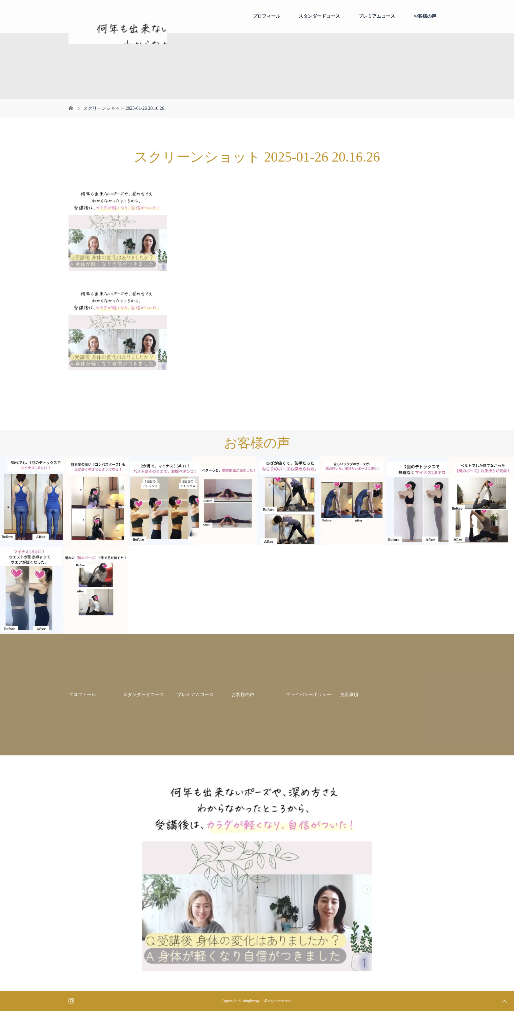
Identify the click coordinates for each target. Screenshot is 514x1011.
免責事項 (349, 694)
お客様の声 (424, 16)
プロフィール (266, 16)
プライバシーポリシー (308, 694)
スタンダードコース (319, 16)
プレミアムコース (376, 16)
